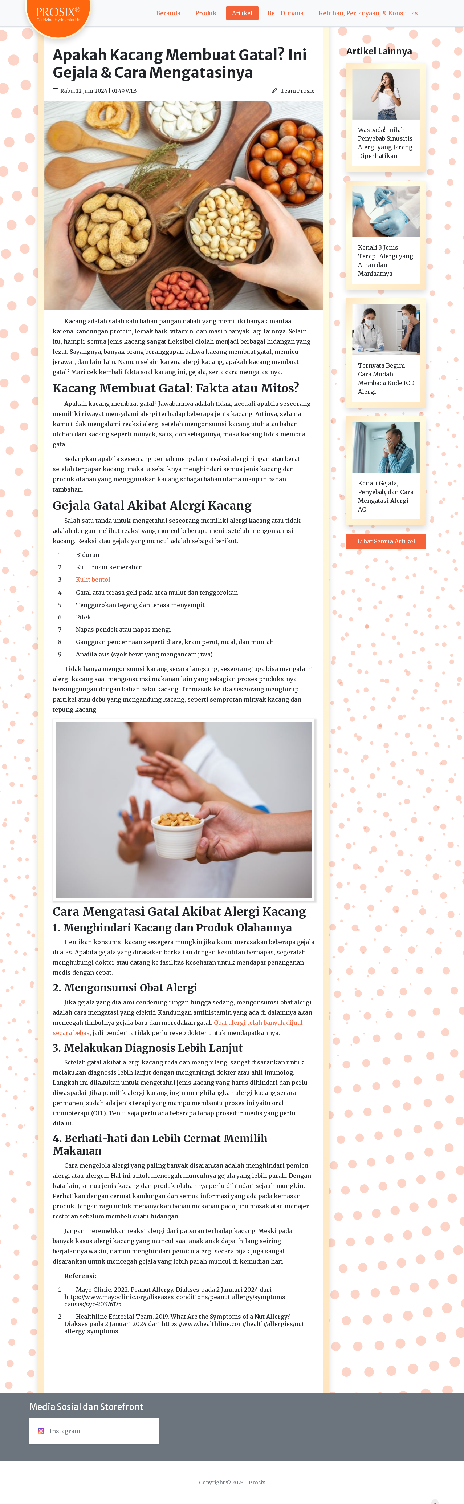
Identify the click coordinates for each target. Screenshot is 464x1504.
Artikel (242, 13)
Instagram (59, 1431)
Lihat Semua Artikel (386, 541)
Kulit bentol (93, 579)
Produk (206, 13)
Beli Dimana (286, 13)
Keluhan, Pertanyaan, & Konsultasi (369, 13)
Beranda (168, 13)
